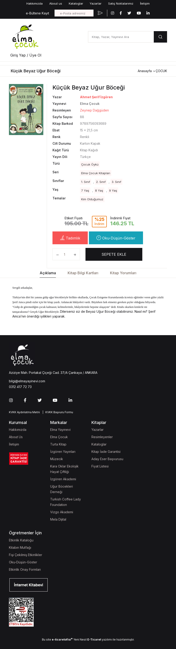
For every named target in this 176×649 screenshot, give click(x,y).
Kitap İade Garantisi (106, 451)
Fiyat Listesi (100, 466)
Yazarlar (96, 3)
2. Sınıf (101, 182)
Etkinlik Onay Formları (25, 569)
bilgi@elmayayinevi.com (27, 381)
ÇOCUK (161, 71)
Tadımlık (70, 238)
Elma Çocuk (59, 437)
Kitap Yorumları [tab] (123, 273)
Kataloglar (76, 3)
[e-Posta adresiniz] (74, 13)
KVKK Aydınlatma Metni (24, 412)
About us (55, 3)
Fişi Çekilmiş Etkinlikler (25, 555)
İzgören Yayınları (62, 451)
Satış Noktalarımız (120, 3)
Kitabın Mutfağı (20, 547)
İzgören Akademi (63, 479)
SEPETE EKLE (114, 254)
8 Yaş (99, 190)
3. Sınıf (116, 182)
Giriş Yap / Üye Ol (25, 55)
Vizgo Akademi (61, 512)
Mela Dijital (58, 519)
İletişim (145, 3)
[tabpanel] (26, 109)
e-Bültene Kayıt (37, 13)
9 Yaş (113, 190)
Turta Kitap (58, 444)
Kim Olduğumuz (92, 199)
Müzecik (56, 459)
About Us (16, 437)
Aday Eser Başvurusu (107, 459)
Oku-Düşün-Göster (115, 238)
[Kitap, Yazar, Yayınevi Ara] (121, 37)
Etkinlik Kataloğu (21, 540)
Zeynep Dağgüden (94, 110)
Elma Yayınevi (60, 430)
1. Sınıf (85, 182)
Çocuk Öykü (90, 164)
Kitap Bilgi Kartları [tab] (83, 273)
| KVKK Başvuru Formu (57, 412)
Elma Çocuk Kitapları (95, 173)
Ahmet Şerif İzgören (96, 97)
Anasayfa (145, 71)
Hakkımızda (34, 3)
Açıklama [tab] (48, 273)
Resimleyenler (102, 437)
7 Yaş (85, 190)
